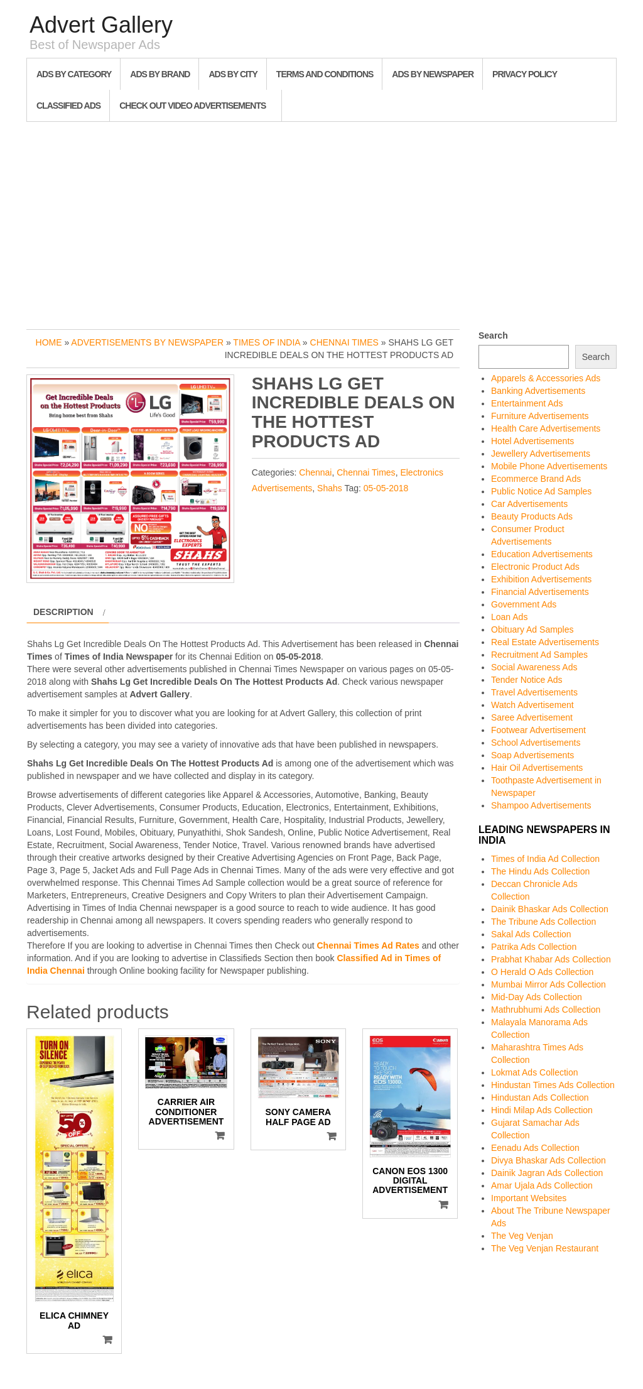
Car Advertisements (529, 504)
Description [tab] (63, 612)
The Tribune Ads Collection (543, 922)
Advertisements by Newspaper (147, 342)
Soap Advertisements (532, 755)
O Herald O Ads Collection (542, 972)
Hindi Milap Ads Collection (542, 1110)
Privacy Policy (524, 74)
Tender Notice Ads (527, 680)
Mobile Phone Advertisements (549, 466)
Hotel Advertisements (532, 441)
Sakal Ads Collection (531, 934)
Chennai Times (344, 342)
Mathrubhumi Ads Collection (545, 1010)
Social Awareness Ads (534, 667)
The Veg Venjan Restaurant (544, 1248)
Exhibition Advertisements (541, 579)
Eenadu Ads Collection (535, 1148)
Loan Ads (509, 617)
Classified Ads (68, 106)
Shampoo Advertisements (541, 805)
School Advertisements (535, 743)
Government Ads (523, 604)
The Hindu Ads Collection (540, 871)
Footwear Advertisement (538, 730)
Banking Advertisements (538, 391)
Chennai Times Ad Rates (367, 945)
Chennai (315, 472)
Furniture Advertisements (540, 416)
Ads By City (232, 74)
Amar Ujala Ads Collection (542, 1185)
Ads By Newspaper (432, 74)
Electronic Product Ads (535, 567)
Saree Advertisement (532, 717)
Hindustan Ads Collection (540, 1097)
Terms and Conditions (324, 74)
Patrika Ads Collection (533, 947)
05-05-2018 (386, 488)
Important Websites (528, 1198)
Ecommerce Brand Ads (536, 479)
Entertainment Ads (527, 403)
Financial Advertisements (540, 592)
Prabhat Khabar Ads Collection (551, 959)
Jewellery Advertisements (540, 454)
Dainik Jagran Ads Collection (547, 1173)
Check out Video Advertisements (192, 106)
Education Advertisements (542, 554)
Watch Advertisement (532, 705)
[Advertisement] (321, 222)
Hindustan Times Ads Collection (553, 1085)
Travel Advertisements (534, 692)
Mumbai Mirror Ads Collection (548, 984)
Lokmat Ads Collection (534, 1072)
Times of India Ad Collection (545, 859)
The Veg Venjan (522, 1236)
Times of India (266, 342)
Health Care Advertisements (545, 428)
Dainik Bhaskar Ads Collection (549, 909)
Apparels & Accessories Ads (545, 378)
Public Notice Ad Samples (541, 491)
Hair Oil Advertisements (537, 768)
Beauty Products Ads (532, 516)
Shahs (329, 488)
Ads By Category (73, 74)
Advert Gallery (101, 25)
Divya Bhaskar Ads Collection (548, 1160)
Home (49, 342)
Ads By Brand (160, 74)
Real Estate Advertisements (545, 642)
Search (493, 335)
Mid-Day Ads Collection (536, 997)
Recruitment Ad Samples (539, 655)
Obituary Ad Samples (532, 629)
